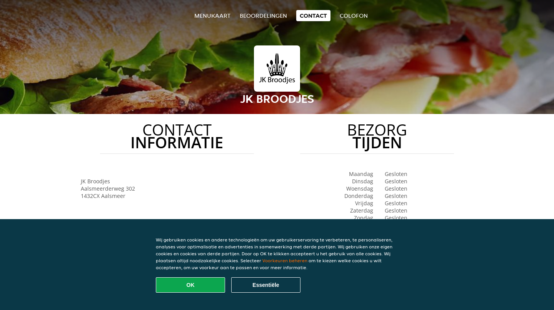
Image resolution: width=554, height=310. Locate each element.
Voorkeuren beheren (284, 260)
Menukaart (212, 16)
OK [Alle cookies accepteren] (191, 285)
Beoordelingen (263, 16)
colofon (354, 16)
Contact (313, 16)
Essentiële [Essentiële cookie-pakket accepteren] (265, 285)
